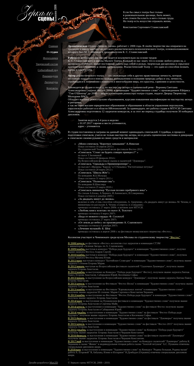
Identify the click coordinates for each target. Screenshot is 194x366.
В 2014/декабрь (77, 312)
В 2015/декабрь (77, 329)
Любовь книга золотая (92, 210)
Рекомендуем (50, 75)
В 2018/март (74, 349)
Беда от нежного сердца (93, 216)
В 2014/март (75, 300)
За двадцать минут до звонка (96, 198)
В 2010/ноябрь (76, 254)
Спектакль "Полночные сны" (96, 181)
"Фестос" (174, 237)
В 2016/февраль (77, 335)
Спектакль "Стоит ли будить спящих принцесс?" (108, 152)
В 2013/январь (76, 277)
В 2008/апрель (76, 243)
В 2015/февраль (77, 318)
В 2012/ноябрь (76, 271)
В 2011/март (75, 260)
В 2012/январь (76, 266)
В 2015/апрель (76, 323)
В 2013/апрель (76, 283)
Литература (51, 81)
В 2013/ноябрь (76, 289)
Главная (53, 45)
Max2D (53, 362)
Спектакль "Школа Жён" (94, 172)
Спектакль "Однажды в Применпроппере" (104, 163)
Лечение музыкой (89, 228)
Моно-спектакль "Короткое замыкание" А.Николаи (109, 143)
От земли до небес (90, 222)
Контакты (52, 87)
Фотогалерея (50, 57)
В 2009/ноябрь (76, 248)
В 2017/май (74, 341)
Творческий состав (47, 63)
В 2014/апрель (76, 306)
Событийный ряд (48, 69)
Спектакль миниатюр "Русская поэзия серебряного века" (112, 190)
